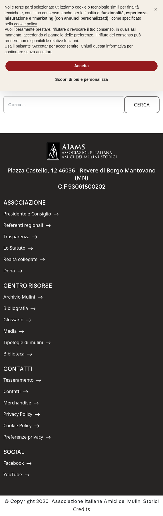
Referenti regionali (27, 226)
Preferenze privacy (27, 438)
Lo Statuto (18, 249)
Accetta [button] (81, 65)
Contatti (16, 392)
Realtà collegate (24, 260)
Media (16, 332)
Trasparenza (20, 237)
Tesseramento (22, 381)
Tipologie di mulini (27, 343)
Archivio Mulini (23, 298)
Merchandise (21, 404)
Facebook (17, 464)
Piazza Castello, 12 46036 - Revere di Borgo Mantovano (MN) (81, 173)
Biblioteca (17, 355)
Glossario (17, 320)
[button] (155, 9)
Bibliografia (19, 309)
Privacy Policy (21, 415)
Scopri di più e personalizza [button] (81, 79)
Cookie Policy (21, 426)
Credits (81, 509)
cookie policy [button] (25, 24)
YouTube (16, 475)
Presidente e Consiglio (31, 215)
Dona (16, 272)
